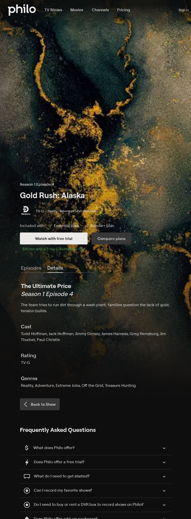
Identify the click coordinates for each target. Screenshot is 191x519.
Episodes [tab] (31, 268)
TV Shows (53, 9)
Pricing (123, 9)
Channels (100, 9)
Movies (76, 9)
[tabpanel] (95, 335)
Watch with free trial (53, 238)
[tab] (55, 268)
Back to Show (39, 404)
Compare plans (111, 238)
